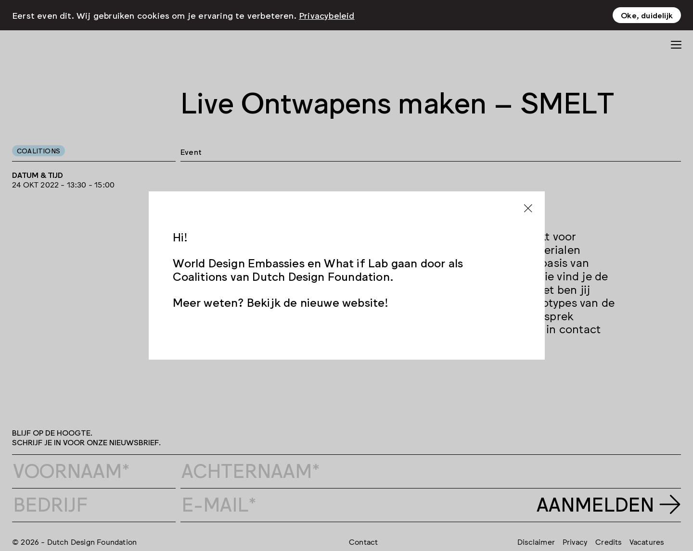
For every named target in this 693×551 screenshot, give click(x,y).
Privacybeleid (327, 15)
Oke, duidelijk (647, 15)
